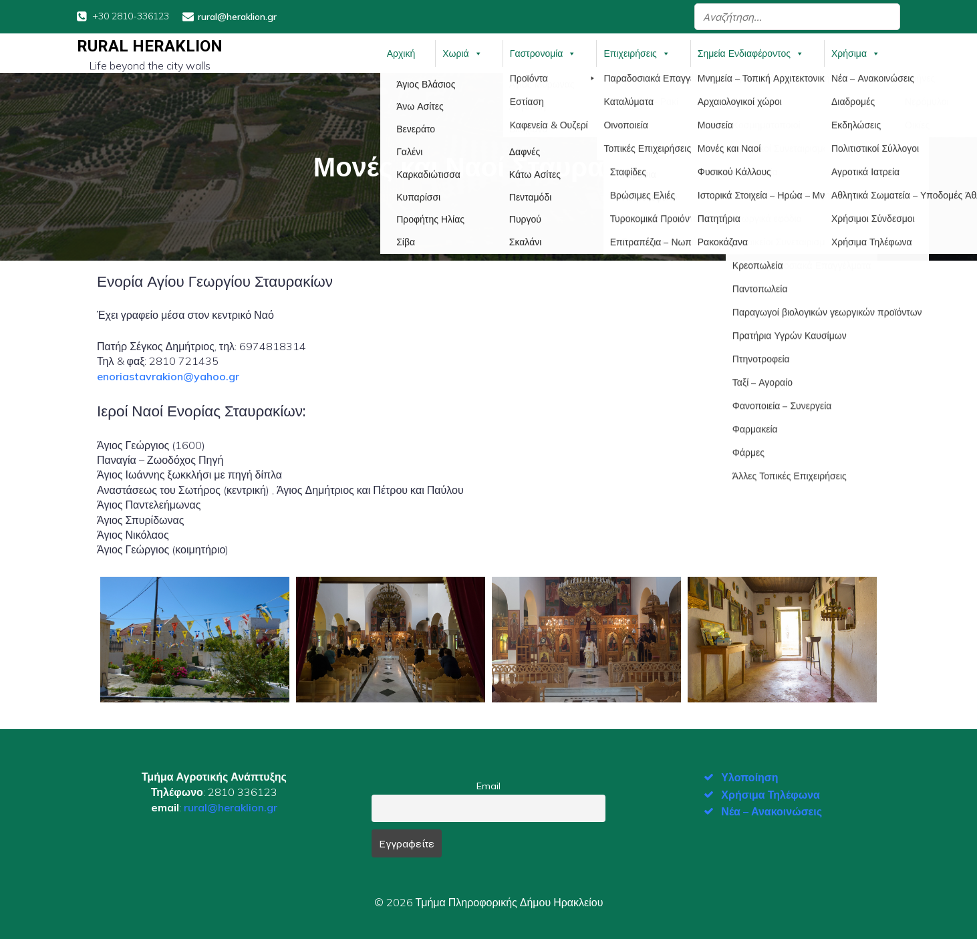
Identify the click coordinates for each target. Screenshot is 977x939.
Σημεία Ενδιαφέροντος (751, 52)
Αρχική (401, 53)
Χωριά (462, 52)
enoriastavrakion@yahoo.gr (168, 375)
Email (488, 785)
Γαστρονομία (543, 52)
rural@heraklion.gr (230, 806)
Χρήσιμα (855, 52)
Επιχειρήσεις (636, 52)
